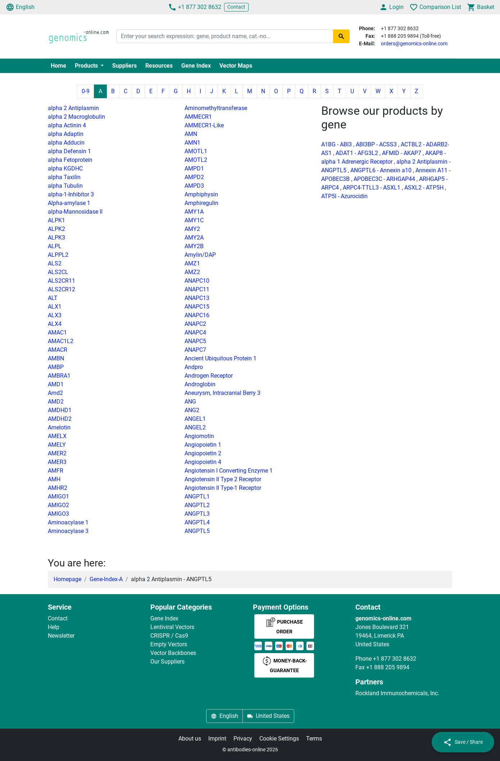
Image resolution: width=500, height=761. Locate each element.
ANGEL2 (195, 427)
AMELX (57, 436)
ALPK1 (56, 220)
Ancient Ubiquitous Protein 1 (220, 358)
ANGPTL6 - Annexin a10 (381, 170)
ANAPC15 (197, 306)
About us (189, 738)
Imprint (217, 738)
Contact (236, 7)
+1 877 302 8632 (194, 7)
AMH (54, 479)
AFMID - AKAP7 (401, 153)
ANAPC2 (195, 323)
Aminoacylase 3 (68, 531)
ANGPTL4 (197, 522)
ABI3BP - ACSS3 (376, 144)
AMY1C (194, 220)
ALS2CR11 (61, 280)
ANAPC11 (197, 289)
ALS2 (55, 263)
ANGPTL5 (197, 531)
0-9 (86, 91)
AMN (191, 134)
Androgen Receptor (209, 375)
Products (87, 65)
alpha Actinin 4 (67, 125)
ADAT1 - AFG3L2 (357, 153)
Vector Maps (235, 65)
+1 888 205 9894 (387, 667)
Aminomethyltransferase (216, 108)
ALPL (55, 246)
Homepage (67, 579)
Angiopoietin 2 (203, 453)
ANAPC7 (195, 349)
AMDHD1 (60, 410)
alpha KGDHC (65, 168)
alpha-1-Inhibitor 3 (71, 194)
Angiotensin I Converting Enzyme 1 (229, 470)
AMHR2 (57, 487)
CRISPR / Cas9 (169, 635)
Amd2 (55, 392)
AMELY (57, 444)
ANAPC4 (195, 332)
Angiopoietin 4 (203, 462)
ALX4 (55, 323)
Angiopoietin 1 (203, 444)
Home (58, 65)
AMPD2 (194, 177)
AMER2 (57, 453)
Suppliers (124, 65)
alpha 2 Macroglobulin (76, 116)
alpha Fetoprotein (70, 159)
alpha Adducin (66, 142)
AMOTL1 (196, 151)
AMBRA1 (59, 375)
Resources (159, 65)
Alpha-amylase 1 (69, 203)
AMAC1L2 (60, 341)
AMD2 (56, 401)
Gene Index (196, 65)
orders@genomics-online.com (414, 43)
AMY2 (192, 228)
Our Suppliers (167, 661)
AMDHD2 (60, 418)
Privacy (242, 738)
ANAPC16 (197, 315)
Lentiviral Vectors (172, 627)
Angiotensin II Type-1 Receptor (223, 487)
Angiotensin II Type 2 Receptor (223, 479)
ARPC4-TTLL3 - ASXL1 (371, 187)
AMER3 (57, 462)
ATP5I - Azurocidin (344, 196)
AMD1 (56, 384)
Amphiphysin (201, 194)
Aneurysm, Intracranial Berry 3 (222, 392)
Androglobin (200, 384)
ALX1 (55, 306)
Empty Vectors (168, 644)
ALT (53, 298)
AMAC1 (57, 332)
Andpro (194, 367)
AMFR (55, 470)
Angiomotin (199, 436)
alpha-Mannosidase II (75, 211)
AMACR (57, 349)
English (20, 7)
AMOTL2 (196, 159)
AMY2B (194, 246)
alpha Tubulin (65, 185)
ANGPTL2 (197, 505)
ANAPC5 (195, 341)
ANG (190, 401)
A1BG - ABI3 (336, 144)
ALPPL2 (58, 254)
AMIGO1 (58, 496)
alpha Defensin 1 (69, 151)
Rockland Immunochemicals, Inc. (397, 693)
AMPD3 (194, 185)
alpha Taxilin (64, 177)
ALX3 (55, 315)
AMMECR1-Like (204, 125)
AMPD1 (194, 168)
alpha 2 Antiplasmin (73, 108)
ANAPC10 (197, 280)
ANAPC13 (197, 298)
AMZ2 (192, 272)
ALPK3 (56, 237)
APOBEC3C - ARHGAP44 (384, 179)
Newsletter (61, 635)
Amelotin (59, 427)
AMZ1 (192, 263)
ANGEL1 (195, 418)
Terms (314, 738)
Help (53, 627)
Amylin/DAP (200, 254)
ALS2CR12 (61, 289)
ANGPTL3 (197, 513)
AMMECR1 (198, 116)
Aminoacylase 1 (68, 522)
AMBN (56, 358)
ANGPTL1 (197, 496)
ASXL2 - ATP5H (424, 187)
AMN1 (192, 142)
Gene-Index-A (106, 579)
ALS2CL (58, 272)
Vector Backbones (173, 653)
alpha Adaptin (65, 134)
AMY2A (194, 237)
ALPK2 (56, 228)
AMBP (56, 367)
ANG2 (192, 410)
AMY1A (194, 211)
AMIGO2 (58, 505)
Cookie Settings (279, 738)
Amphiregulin (201, 203)
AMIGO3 (58, 513)
